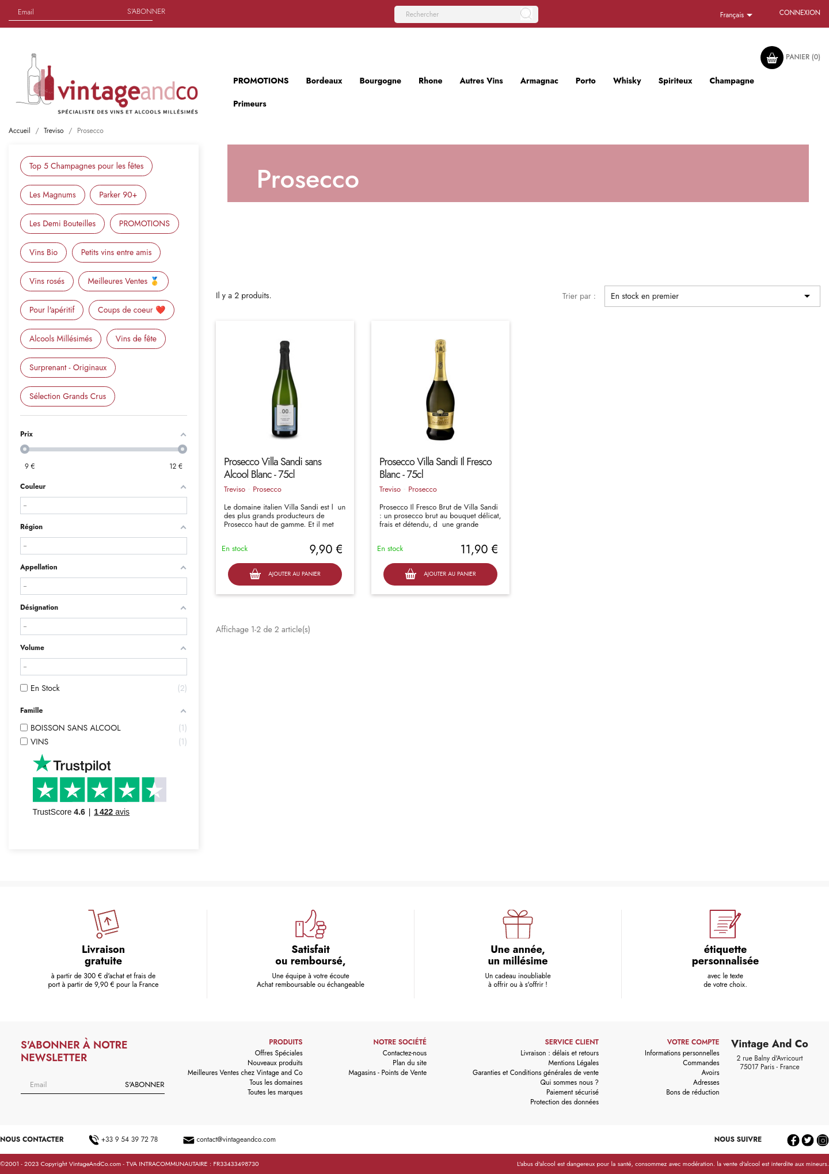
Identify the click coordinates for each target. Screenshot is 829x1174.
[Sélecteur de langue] (738, 15)
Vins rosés (46, 281)
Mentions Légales (574, 1063)
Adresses (706, 1082)
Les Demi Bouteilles (62, 223)
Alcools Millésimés (60, 338)
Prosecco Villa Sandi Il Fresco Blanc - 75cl (435, 468)
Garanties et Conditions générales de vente (536, 1072)
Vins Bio (43, 252)
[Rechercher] (466, 14)
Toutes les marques (275, 1092)
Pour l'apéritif (51, 310)
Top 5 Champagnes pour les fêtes (86, 166)
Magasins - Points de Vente (388, 1072)
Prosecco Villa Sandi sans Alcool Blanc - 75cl (272, 468)
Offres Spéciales (279, 1053)
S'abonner (146, 11)
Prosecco (267, 489)
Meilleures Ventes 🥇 (123, 281)
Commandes (701, 1063)
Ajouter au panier (284, 574)
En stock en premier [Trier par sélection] (712, 296)
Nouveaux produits (275, 1063)
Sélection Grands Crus (67, 396)
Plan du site (410, 1063)
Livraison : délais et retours (559, 1053)
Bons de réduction (692, 1092)
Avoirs (711, 1072)
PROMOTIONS (144, 223)
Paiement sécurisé (572, 1092)
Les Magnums (52, 194)
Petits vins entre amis (116, 252)
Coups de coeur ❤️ (131, 310)
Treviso (234, 489)
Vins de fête (136, 338)
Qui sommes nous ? (570, 1082)
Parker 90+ (118, 194)
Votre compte (693, 1042)
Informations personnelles (682, 1053)
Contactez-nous (405, 1053)
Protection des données (564, 1102)
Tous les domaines (276, 1082)
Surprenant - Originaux (68, 367)
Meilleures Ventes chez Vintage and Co (245, 1072)
